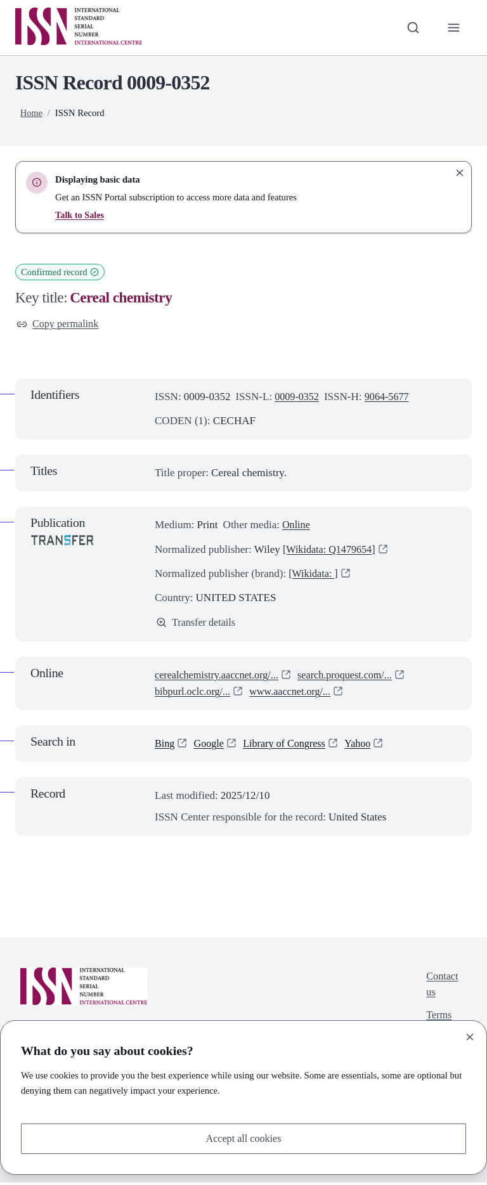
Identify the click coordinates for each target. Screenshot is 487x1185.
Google (210, 746)
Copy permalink (59, 324)
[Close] (469, 1036)
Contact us (441, 987)
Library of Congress (289, 746)
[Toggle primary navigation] (453, 27)
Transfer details (197, 624)
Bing (165, 746)
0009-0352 (298, 398)
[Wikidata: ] (315, 575)
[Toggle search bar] (411, 27)
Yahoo (366, 746)
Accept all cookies (243, 1138)
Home (31, 113)
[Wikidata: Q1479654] (331, 550)
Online (296, 526)
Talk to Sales (80, 215)
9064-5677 (390, 398)
